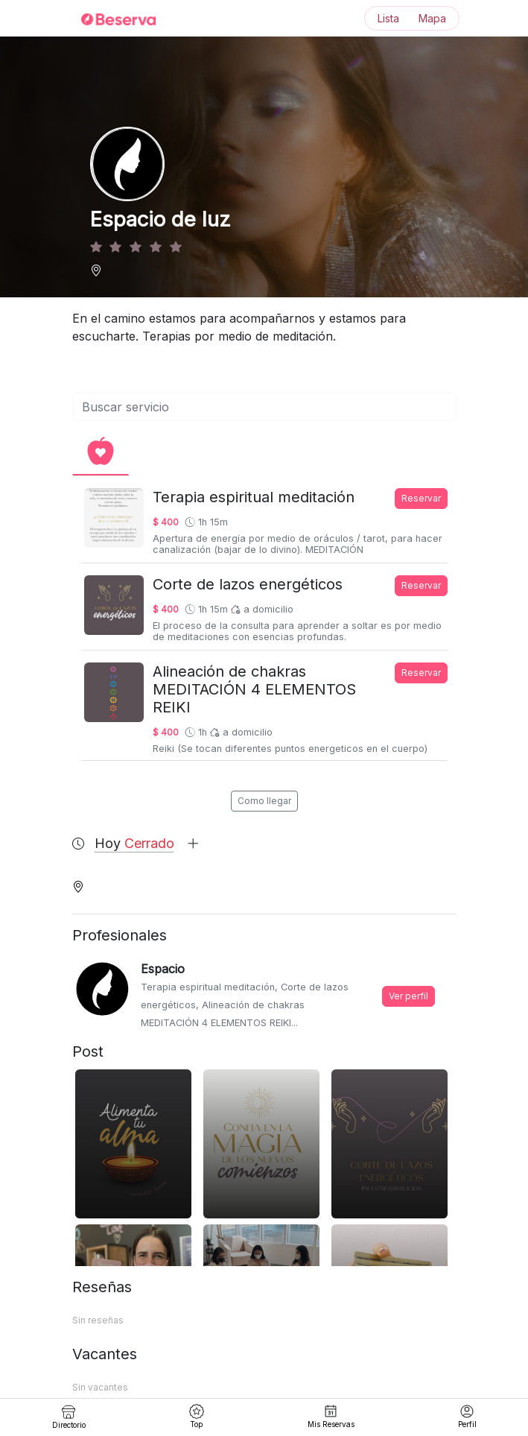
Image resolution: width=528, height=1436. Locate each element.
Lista (388, 18)
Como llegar (264, 800)
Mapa (432, 18)
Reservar (421, 498)
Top (196, 1416)
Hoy (147, 843)
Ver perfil (408, 996)
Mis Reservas (331, 1416)
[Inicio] (109, 19)
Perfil (467, 1416)
